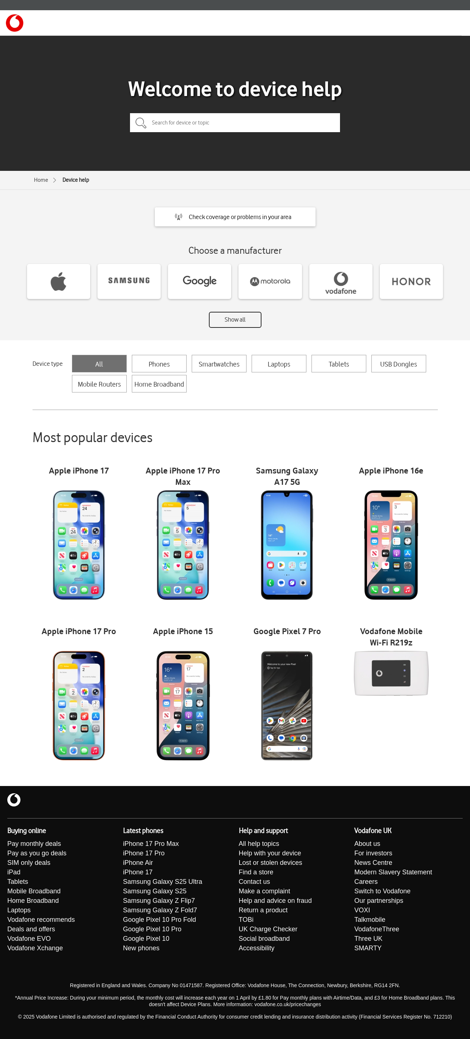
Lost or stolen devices (270, 862)
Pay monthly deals (34, 843)
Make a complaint (264, 891)
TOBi (246, 919)
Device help (75, 180)
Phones (159, 364)
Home (41, 180)
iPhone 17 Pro (144, 853)
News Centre (373, 862)
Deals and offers (31, 929)
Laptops (279, 364)
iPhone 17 (138, 872)
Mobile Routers (99, 384)
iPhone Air (138, 862)
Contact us (254, 881)
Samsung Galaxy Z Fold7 (160, 910)
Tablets (339, 364)
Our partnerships (378, 900)
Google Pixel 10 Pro (152, 929)
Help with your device (270, 853)
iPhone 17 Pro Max (151, 843)
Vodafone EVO (29, 938)
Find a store (256, 872)
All (99, 364)
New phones (141, 948)
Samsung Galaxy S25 (155, 891)
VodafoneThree (376, 929)
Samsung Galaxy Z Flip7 (159, 900)
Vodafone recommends (41, 919)
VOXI (362, 910)
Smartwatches (219, 364)
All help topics (259, 843)
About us (367, 843)
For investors (373, 853)
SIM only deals (28, 862)
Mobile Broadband (34, 891)
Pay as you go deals (36, 853)
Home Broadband (159, 384)
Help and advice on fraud (275, 900)
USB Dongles (398, 364)
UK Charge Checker (268, 929)
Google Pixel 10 (146, 938)
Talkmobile (369, 919)
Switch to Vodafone (382, 891)
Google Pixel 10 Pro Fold (159, 919)
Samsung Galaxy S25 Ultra (162, 881)
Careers (366, 881)
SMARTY (368, 948)
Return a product (263, 910)
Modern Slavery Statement (393, 872)
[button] (235, 216)
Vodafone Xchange (35, 948)
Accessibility (257, 948)
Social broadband (264, 938)
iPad (13, 872)
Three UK (368, 938)
